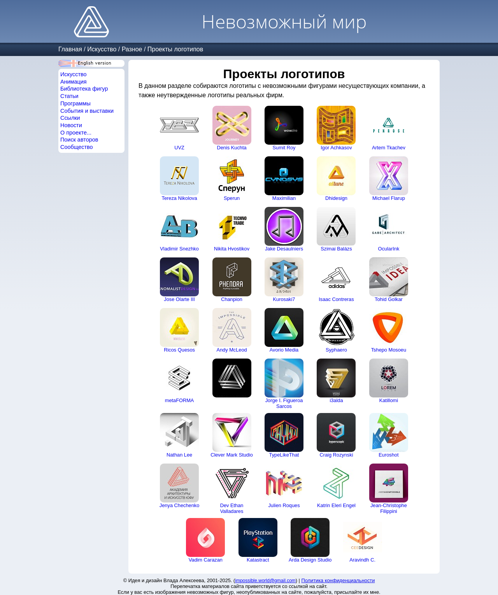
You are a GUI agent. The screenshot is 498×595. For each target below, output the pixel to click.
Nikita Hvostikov (231, 229)
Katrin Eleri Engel (336, 486)
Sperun (231, 178)
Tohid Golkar (388, 279)
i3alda (336, 381)
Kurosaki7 (284, 279)
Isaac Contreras (336, 279)
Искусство (101, 49)
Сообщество (76, 147)
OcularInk (388, 229)
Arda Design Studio (310, 540)
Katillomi (388, 381)
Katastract (257, 540)
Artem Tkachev (388, 128)
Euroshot (388, 435)
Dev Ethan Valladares (231, 489)
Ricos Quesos (179, 330)
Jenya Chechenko (179, 486)
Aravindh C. (362, 540)
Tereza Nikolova (179, 178)
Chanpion (231, 279)
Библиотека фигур (84, 89)
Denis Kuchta (231, 128)
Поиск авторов (79, 139)
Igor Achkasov (336, 128)
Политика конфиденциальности (338, 580)
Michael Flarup (388, 178)
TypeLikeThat (284, 435)
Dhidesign (336, 178)
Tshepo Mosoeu (388, 330)
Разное (132, 49)
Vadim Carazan (205, 540)
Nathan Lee (179, 435)
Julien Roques (284, 486)
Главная (70, 49)
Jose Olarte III (179, 279)
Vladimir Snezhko (179, 229)
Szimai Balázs (336, 229)
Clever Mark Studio (231, 435)
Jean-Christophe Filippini (388, 489)
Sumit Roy (284, 128)
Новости (71, 125)
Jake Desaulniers (284, 229)
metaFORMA (179, 381)
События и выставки (87, 111)
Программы (75, 103)
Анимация (73, 82)
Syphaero (336, 330)
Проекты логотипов (175, 49)
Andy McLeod (231, 330)
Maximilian (284, 178)
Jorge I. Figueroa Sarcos (284, 384)
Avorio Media (284, 330)
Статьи (69, 96)
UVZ (179, 128)
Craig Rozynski (336, 435)
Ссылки (70, 118)
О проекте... (75, 133)
